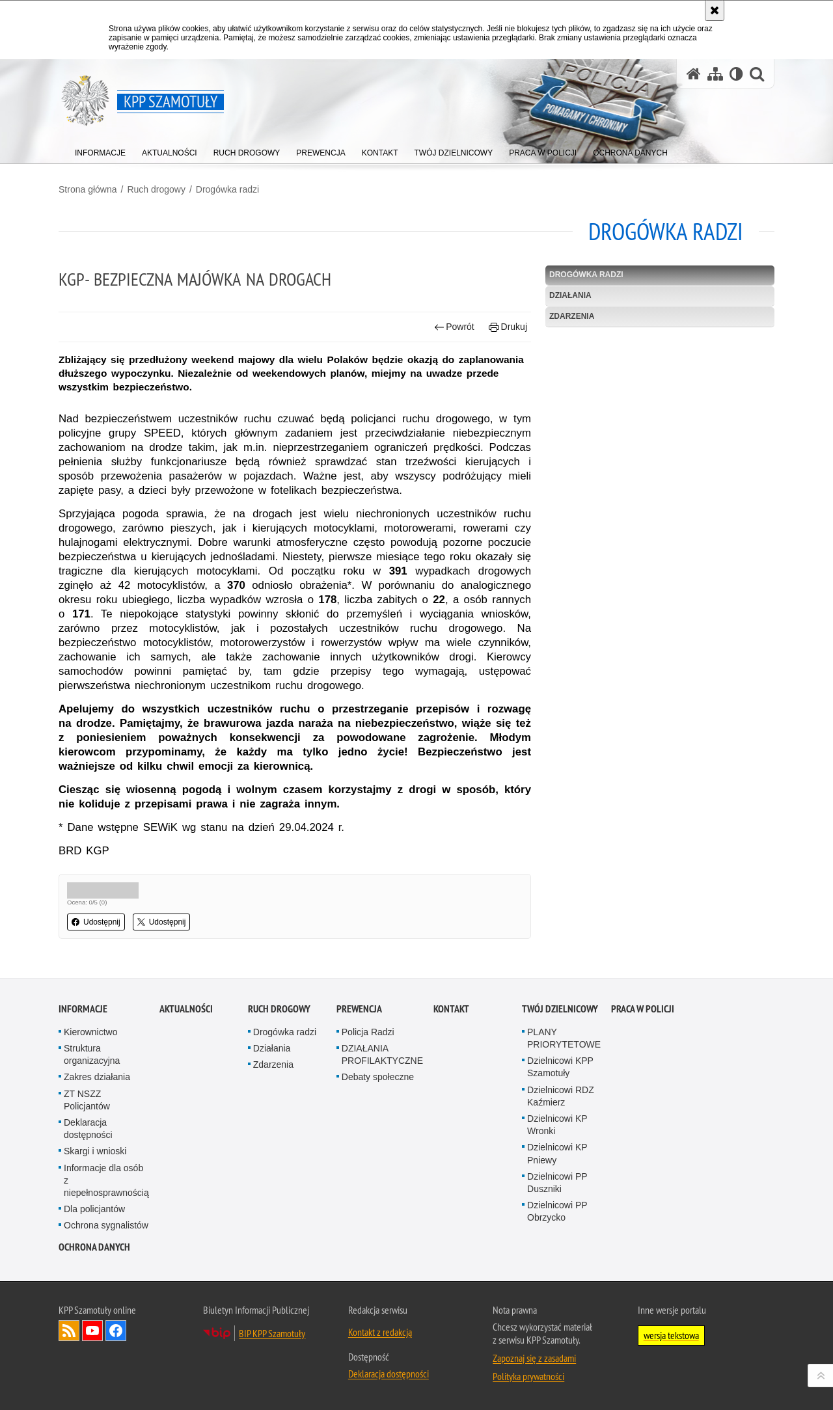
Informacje (83, 1009)
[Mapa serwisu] (715, 74)
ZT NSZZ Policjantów (87, 1100)
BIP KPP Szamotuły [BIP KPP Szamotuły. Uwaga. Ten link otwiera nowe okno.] (272, 1333)
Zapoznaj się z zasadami (534, 1357)
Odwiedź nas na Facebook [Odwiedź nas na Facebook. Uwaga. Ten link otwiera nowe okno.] (115, 1330)
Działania (570, 295)
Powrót (454, 326)
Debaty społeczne (378, 1077)
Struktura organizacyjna (92, 1054)
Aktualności (186, 1009)
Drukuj (508, 326)
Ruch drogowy (156, 189)
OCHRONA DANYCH (94, 1247)
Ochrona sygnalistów (106, 1225)
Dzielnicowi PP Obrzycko (557, 1211)
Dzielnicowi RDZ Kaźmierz (560, 1096)
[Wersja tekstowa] (736, 74)
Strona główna (88, 189)
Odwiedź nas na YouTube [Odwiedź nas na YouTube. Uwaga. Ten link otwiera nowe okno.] (92, 1330)
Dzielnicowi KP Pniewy (557, 1153)
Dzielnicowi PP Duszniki (557, 1182)
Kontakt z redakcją (380, 1331)
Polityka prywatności (528, 1376)
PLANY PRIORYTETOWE (564, 1038)
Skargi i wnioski (95, 1151)
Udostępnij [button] (96, 922)
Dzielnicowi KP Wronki (557, 1124)
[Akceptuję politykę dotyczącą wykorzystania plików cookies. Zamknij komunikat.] (714, 10)
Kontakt (451, 1009)
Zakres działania (97, 1077)
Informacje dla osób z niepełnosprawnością (106, 1180)
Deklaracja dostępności (88, 1128)
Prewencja (359, 1009)
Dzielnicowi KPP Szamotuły (560, 1066)
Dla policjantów (94, 1209)
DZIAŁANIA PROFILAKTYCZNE (382, 1054)
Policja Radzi (368, 1032)
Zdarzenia (571, 316)
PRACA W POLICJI (642, 1009)
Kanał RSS (69, 1330)
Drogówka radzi (227, 189)
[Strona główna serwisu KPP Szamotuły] (694, 74)
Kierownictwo (90, 1032)
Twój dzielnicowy (560, 1009)
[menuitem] (100, 150)
